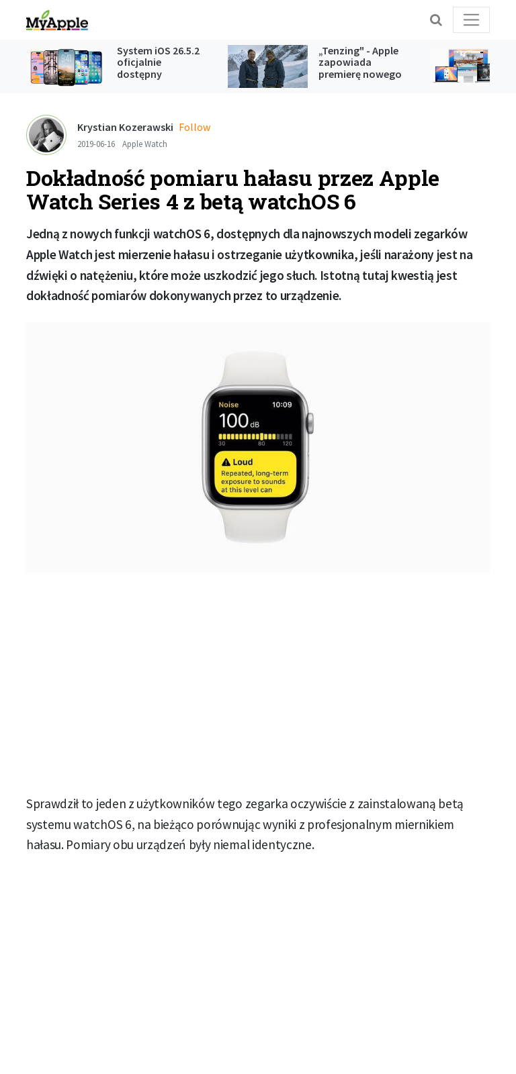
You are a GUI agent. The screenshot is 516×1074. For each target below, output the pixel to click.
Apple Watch (144, 143)
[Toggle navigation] (471, 20)
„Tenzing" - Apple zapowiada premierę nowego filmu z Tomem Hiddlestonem (360, 74)
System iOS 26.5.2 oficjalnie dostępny (158, 62)
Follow (194, 127)
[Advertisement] (258, 683)
